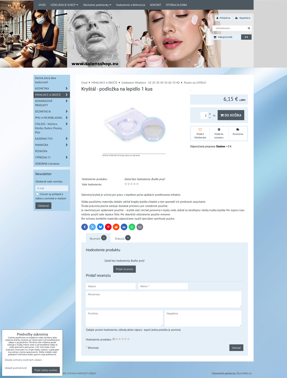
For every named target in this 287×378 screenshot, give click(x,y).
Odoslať (236, 348)
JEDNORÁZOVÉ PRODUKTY (52, 103)
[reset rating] (113, 338)
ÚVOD (42, 5)
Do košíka (230, 115)
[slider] (131, 183)
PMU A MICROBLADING (52, 118)
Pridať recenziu (124, 269)
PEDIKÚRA (41, 151)
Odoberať (43, 205)
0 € (246, 37)
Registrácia (242, 17)
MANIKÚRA (52, 145)
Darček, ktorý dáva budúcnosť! (45, 80)
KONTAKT (155, 5)
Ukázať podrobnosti (16, 367)
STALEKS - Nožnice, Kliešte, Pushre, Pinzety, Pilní (52, 128)
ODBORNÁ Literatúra (47, 163)
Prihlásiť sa (223, 17)
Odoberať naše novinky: (49, 181)
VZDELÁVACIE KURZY (64, 5)
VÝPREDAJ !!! (52, 157)
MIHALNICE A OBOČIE (52, 95)
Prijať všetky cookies (45, 370)
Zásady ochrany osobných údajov (77, 373)
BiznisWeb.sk (244, 373)
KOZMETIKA (52, 88)
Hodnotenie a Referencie (130, 5)
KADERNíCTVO (52, 139)
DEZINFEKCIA (52, 111)
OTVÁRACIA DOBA (176, 5)
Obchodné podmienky (97, 5)
